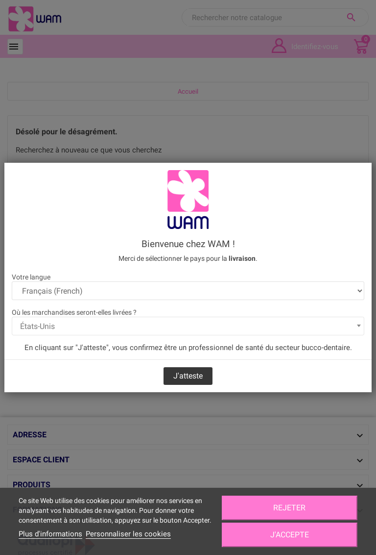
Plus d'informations (50, 534)
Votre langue (31, 277)
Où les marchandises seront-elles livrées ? (74, 312)
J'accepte (289, 534)
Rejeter (289, 507)
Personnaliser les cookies (128, 534)
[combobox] (188, 326)
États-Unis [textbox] (37, 326)
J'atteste (188, 375)
